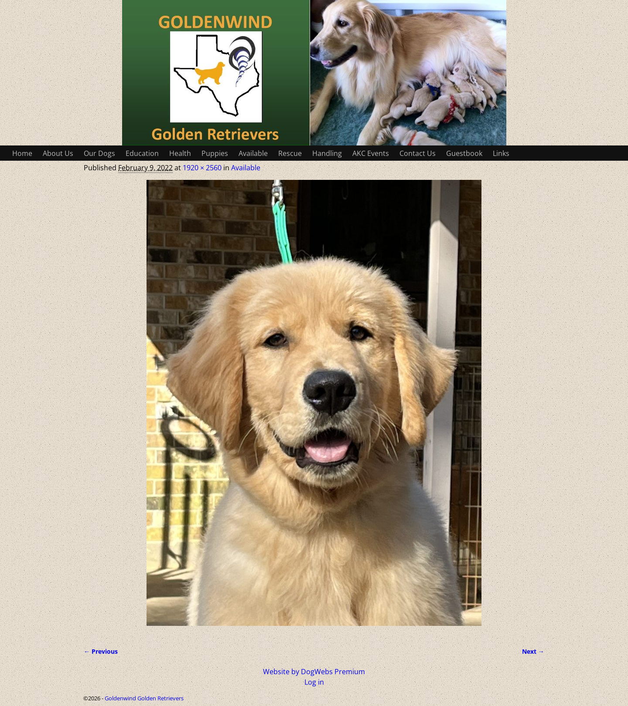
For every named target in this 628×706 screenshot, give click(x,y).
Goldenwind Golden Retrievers (144, 698)
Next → (533, 651)
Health (180, 153)
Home (22, 153)
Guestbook (464, 153)
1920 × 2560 (202, 167)
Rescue (290, 153)
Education (142, 153)
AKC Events (370, 153)
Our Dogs (99, 153)
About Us (58, 153)
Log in (314, 682)
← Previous (101, 651)
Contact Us (417, 153)
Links (501, 153)
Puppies (214, 153)
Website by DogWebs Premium (314, 671)
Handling (327, 153)
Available (253, 153)
